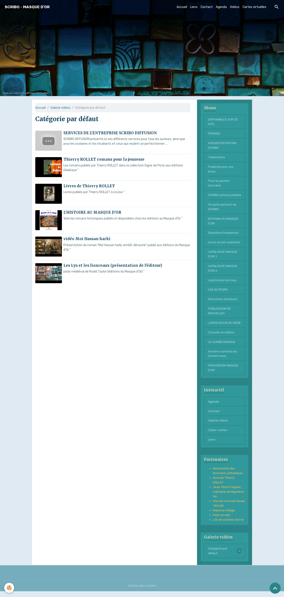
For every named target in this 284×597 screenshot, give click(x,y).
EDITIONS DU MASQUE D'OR (223, 226)
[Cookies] (9, 588)
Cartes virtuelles (254, 7)
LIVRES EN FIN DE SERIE (224, 328)
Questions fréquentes (224, 238)
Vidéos (234, 7)
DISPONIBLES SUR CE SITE (223, 122)
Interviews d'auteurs (223, 304)
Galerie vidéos (60, 108)
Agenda (221, 7)
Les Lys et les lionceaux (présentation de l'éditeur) (112, 265)
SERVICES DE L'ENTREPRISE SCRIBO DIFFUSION (110, 132)
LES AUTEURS (218, 295)
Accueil (182, 7)
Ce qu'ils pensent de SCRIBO (222, 212)
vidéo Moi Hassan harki (86, 238)
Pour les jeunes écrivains (218, 183)
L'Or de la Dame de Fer (228, 526)
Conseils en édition (221, 338)
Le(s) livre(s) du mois (222, 285)
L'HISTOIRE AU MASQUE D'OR (92, 212)
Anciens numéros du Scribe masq (222, 359)
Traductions (216, 157)
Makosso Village (224, 516)
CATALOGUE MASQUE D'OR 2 (223, 273)
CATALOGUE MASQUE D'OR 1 (223, 259)
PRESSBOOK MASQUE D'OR (223, 373)
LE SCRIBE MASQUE (221, 347)
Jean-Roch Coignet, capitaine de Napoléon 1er (229, 497)
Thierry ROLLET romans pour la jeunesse (103, 159)
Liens (193, 7)
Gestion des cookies (142, 591)
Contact (207, 7)
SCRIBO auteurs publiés (219, 198)
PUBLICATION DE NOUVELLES (219, 316)
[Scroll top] (275, 588)
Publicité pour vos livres (221, 169)
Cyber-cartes (217, 436)
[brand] (27, 7)
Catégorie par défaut (224, 557)
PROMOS (214, 134)
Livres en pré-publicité (224, 247)
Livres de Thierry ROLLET (89, 185)
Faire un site (221, 521)
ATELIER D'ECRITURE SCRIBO (222, 145)
